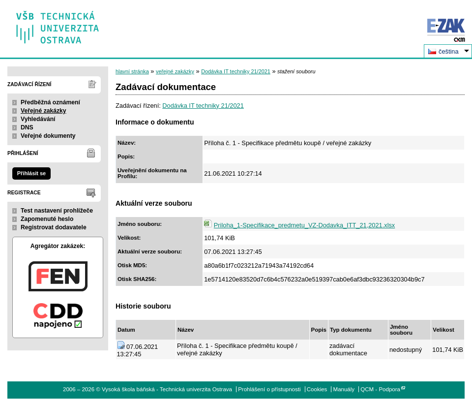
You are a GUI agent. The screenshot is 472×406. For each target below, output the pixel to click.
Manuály (344, 389)
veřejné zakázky (175, 71)
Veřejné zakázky (43, 110)
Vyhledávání (38, 119)
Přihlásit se (31, 173)
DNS (27, 127)
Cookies (317, 389)
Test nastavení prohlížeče (57, 210)
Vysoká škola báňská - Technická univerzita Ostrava (58, 24)
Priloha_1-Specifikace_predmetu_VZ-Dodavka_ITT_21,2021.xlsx (304, 225)
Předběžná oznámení (50, 102)
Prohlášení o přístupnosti (269, 389)
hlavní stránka (132, 71)
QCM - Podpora (380, 389)
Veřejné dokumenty (48, 135)
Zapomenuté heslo (47, 219)
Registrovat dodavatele (54, 227)
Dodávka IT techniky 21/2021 (235, 71)
